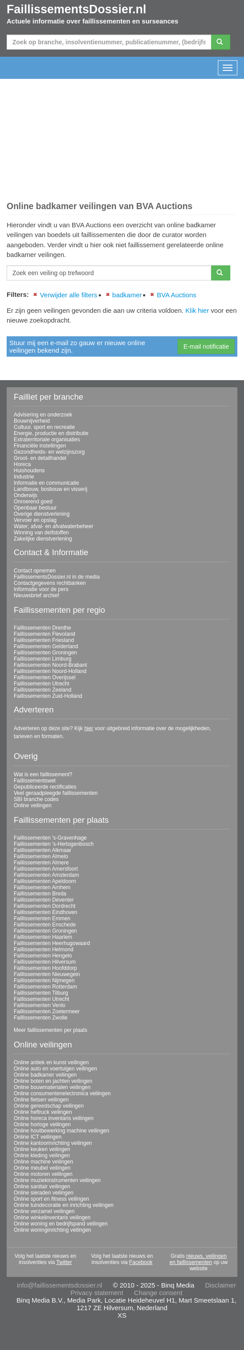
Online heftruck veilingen (43, 1112)
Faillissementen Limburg (42, 659)
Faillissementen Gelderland (46, 646)
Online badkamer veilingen (45, 1075)
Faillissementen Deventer (44, 900)
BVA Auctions (176, 295)
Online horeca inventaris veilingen (53, 1118)
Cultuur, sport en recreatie (44, 427)
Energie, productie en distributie (51, 433)
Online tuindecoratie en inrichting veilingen (63, 1205)
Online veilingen (32, 805)
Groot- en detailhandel (40, 458)
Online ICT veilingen (38, 1137)
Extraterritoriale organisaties (47, 439)
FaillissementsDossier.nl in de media (57, 577)
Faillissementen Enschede (45, 925)
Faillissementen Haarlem (43, 937)
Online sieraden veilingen (44, 1193)
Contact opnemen (35, 571)
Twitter (64, 1262)
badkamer (127, 295)
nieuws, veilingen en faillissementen (198, 1259)
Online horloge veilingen (42, 1124)
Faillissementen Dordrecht (44, 906)
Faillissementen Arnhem (42, 887)
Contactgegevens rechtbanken (50, 583)
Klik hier (197, 310)
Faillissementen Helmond (44, 949)
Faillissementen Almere (41, 863)
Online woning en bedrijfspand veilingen (61, 1224)
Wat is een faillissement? (43, 774)
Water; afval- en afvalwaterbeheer (53, 526)
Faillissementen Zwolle (40, 1018)
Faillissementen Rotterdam (45, 987)
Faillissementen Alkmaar (42, 850)
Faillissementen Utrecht (41, 684)
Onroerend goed (33, 501)
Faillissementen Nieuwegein (47, 974)
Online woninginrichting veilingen (52, 1230)
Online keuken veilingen (42, 1149)
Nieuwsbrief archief (36, 595)
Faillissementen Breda (40, 894)
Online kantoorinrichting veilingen (53, 1143)
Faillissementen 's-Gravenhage (50, 838)
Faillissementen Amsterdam (46, 875)
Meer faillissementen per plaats (50, 1030)
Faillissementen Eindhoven (45, 912)
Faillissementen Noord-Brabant (50, 665)
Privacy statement (96, 1292)
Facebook (141, 1262)
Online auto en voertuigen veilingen (55, 1069)
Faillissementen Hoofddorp (45, 968)
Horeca (22, 464)
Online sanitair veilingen (42, 1186)
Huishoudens (29, 470)
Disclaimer (220, 1285)
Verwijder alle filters (68, 295)
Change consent (158, 1292)
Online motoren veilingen (43, 1174)
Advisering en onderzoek (43, 415)
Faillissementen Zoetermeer (47, 1011)
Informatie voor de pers (41, 589)
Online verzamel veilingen (44, 1211)
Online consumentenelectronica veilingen (62, 1093)
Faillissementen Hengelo (43, 956)
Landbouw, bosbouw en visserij (50, 489)
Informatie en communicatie (46, 483)
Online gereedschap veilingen (49, 1106)
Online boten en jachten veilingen (53, 1081)
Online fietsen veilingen (41, 1100)
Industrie (24, 477)
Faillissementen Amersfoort (46, 869)
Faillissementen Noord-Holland (50, 671)
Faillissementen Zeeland (42, 690)
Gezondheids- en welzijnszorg (49, 452)
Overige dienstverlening (42, 514)
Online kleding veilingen (42, 1155)
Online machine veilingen (43, 1162)
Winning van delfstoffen (41, 532)
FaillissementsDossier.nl (76, 9)
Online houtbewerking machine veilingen (61, 1131)
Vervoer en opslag (35, 520)
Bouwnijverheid (32, 421)
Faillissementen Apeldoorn (45, 881)
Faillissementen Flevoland (44, 634)
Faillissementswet (35, 781)
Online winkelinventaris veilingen (52, 1217)
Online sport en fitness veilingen (51, 1199)
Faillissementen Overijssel (44, 677)
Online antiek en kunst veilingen (51, 1062)
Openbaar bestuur (35, 508)
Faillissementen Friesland (44, 640)
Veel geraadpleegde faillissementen (55, 793)
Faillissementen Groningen (45, 653)
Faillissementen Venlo (40, 1005)
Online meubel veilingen (42, 1168)
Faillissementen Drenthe (42, 628)
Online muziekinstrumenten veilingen (57, 1180)
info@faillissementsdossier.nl (59, 1285)
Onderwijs (25, 495)
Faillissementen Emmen (42, 918)
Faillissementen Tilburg (41, 993)
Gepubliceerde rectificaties (45, 787)
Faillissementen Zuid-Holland (48, 696)
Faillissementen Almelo (41, 856)
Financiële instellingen (40, 446)
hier (88, 728)
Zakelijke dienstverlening (43, 539)
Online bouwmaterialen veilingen (52, 1087)
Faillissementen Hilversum (45, 962)
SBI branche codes (36, 799)
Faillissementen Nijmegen (44, 980)
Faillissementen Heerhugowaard (52, 943)
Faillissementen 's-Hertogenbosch (53, 844)
